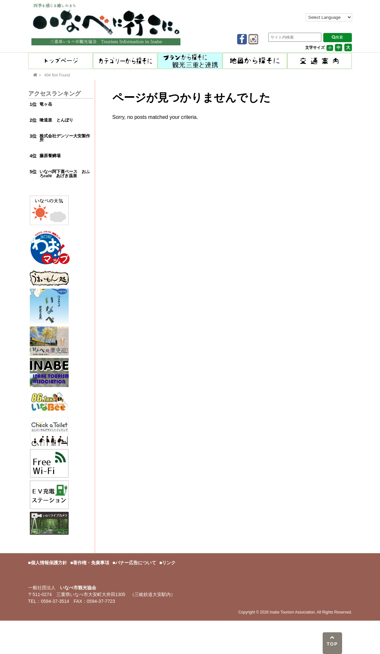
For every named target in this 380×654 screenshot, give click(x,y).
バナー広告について (135, 562)
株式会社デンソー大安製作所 (65, 138)
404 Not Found (57, 75)
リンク (169, 562)
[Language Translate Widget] (329, 17)
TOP (332, 641)
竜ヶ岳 (46, 104)
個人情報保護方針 (49, 562)
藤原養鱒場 (50, 155)
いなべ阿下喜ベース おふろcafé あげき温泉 (65, 173)
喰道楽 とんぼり (56, 120)
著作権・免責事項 (91, 562)
